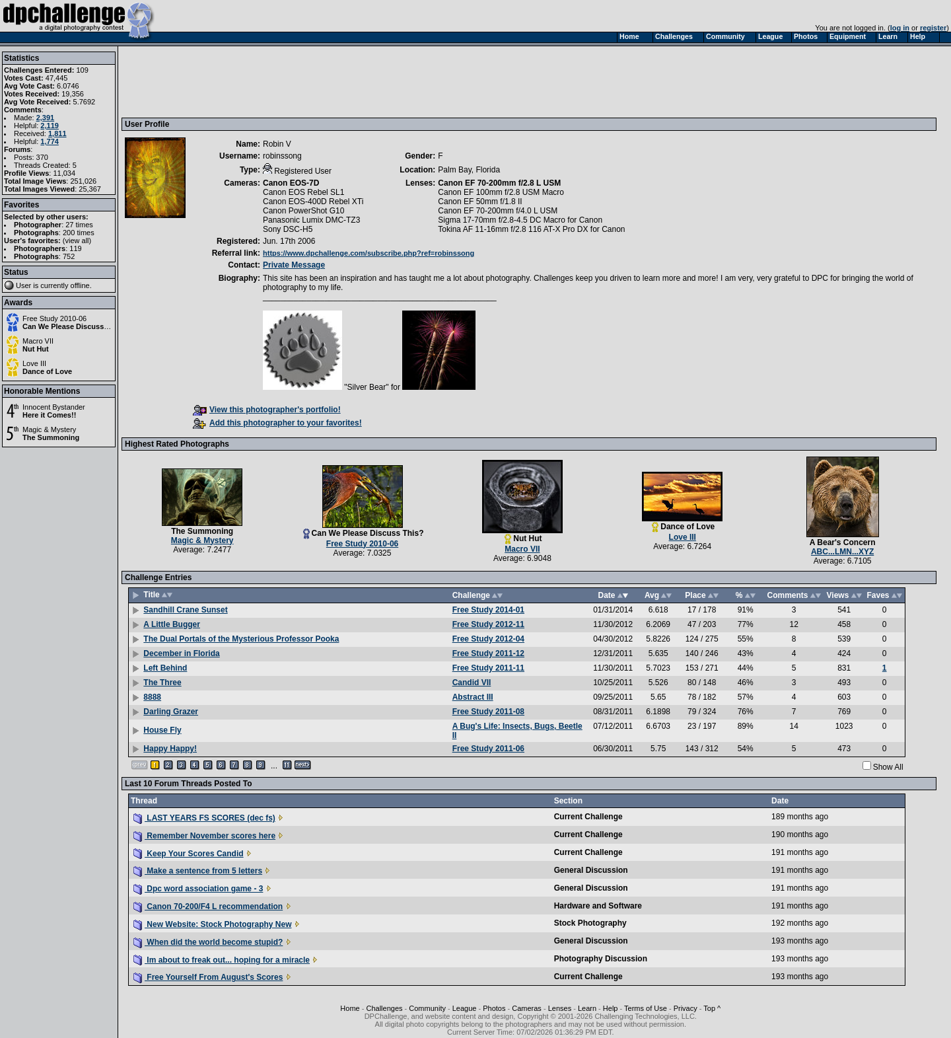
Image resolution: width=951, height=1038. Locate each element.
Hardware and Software (598, 905)
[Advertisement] (365, 81)
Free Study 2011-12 (488, 653)
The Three (162, 682)
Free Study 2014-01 (488, 609)
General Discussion (591, 870)
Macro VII (37, 341)
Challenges (384, 1008)
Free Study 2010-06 (54, 318)
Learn (587, 1008)
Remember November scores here (204, 835)
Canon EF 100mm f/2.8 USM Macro (501, 192)
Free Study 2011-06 (488, 748)
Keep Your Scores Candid (188, 853)
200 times (78, 233)
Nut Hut (35, 349)
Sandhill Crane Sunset (185, 609)
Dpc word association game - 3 (198, 888)
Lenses (559, 1008)
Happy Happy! (170, 748)
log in (899, 28)
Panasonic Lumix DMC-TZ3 (311, 220)
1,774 (49, 141)
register (933, 28)
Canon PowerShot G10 (303, 210)
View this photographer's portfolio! (267, 409)
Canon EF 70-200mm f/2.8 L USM (499, 183)
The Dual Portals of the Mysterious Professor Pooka (241, 639)
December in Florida (181, 653)
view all (77, 240)
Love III (34, 363)
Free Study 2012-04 (488, 639)
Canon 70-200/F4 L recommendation (208, 906)
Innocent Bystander (53, 407)
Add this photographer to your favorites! (277, 422)
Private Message (294, 265)
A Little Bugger (171, 624)
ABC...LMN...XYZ (842, 551)
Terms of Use (645, 1008)
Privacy (685, 1008)
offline (80, 285)
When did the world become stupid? (208, 942)
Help (610, 1008)
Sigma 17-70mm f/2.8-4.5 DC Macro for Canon (520, 220)
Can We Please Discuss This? (73, 326)
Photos (494, 1008)
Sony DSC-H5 (287, 229)
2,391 (45, 118)
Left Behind (165, 668)
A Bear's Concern (843, 542)
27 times (79, 225)
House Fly (162, 730)
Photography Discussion (600, 958)
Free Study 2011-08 (488, 711)
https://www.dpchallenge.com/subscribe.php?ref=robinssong (368, 253)
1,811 (57, 133)
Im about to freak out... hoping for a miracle (221, 960)
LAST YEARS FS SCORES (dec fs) (204, 818)
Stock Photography (590, 923)
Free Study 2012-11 (488, 624)
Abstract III (472, 697)
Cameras (527, 1008)
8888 (152, 697)
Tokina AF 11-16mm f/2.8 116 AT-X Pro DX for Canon (531, 229)
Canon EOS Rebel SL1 (303, 192)
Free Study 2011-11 (488, 668)
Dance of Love (47, 371)
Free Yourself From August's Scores (208, 977)
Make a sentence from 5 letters (197, 870)
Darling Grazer (170, 711)
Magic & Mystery (49, 429)
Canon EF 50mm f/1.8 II (480, 201)
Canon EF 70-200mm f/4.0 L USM (497, 210)
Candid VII (471, 682)
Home (349, 1008)
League (464, 1008)
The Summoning (50, 437)
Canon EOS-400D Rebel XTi (313, 201)
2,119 (49, 126)
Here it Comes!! (49, 415)
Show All (888, 767)
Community (427, 1008)
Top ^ (712, 1008)
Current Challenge (588, 816)
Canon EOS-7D (291, 183)
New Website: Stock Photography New (212, 924)
